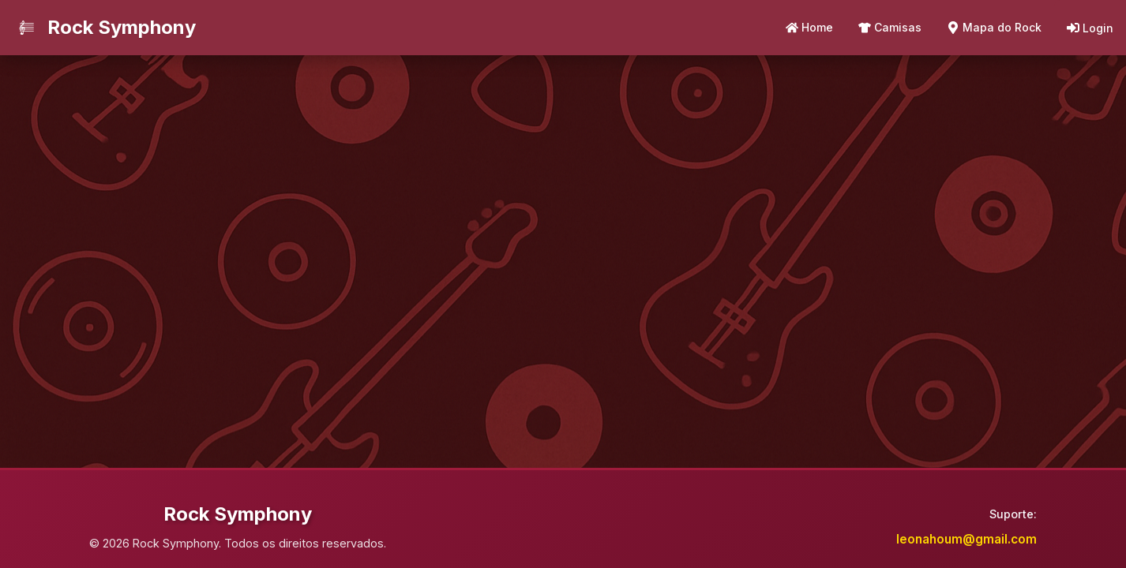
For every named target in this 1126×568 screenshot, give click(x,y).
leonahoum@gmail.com (966, 539)
